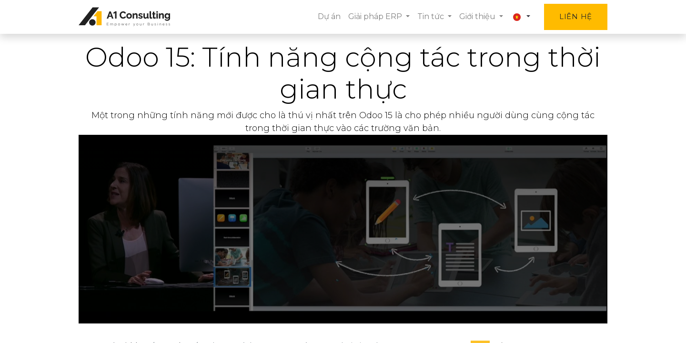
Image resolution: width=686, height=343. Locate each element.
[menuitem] (329, 16)
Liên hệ (575, 16)
